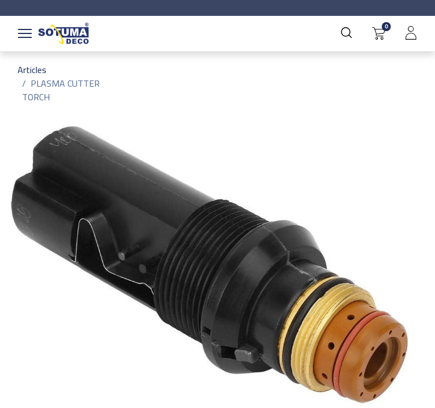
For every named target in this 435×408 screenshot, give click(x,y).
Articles (32, 69)
